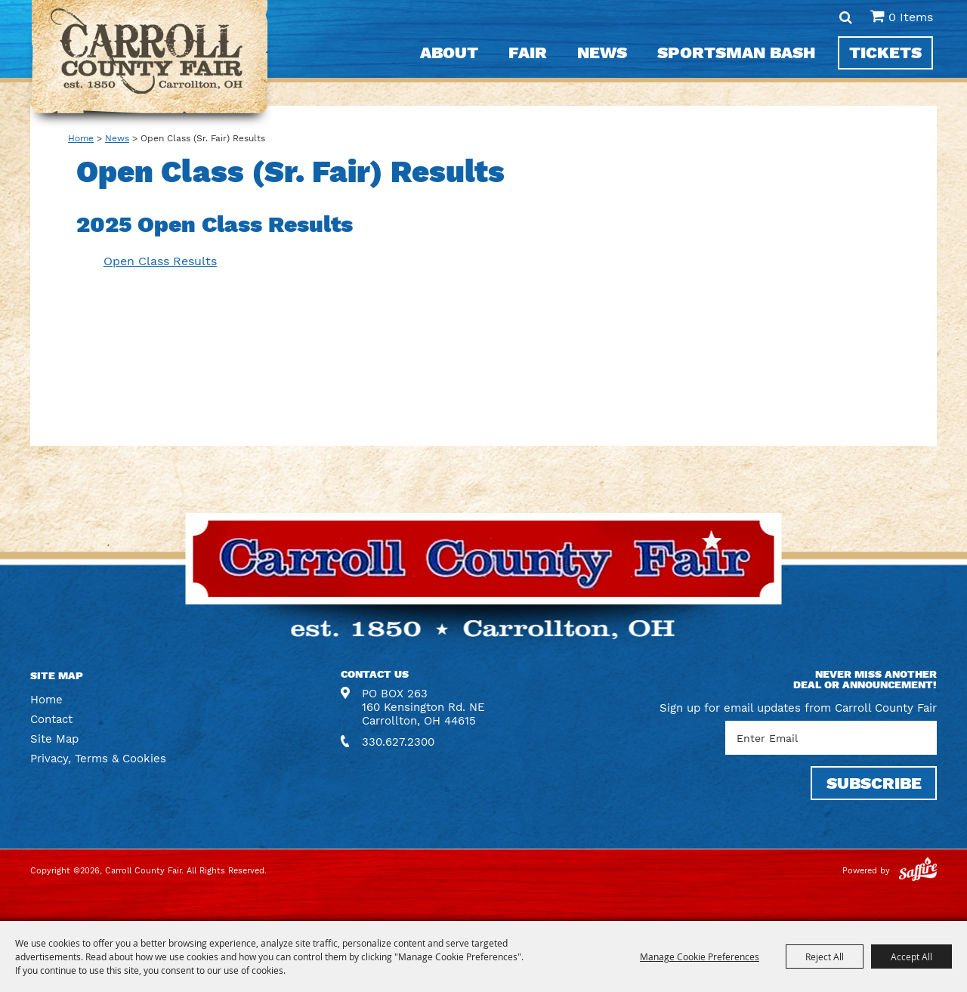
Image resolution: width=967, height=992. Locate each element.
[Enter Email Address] (831, 738)
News (602, 52)
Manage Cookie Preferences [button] (699, 956)
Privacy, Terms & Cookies (98, 758)
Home (81, 138)
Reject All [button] (824, 956)
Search (846, 17)
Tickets (885, 52)
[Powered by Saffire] (918, 871)
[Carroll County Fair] (149, 64)
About (449, 52)
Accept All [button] (911, 956)
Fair (527, 52)
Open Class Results (160, 261)
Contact (51, 719)
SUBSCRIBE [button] (874, 783)
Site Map (54, 739)
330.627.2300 (398, 742)
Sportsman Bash (736, 52)
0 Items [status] (910, 17)
